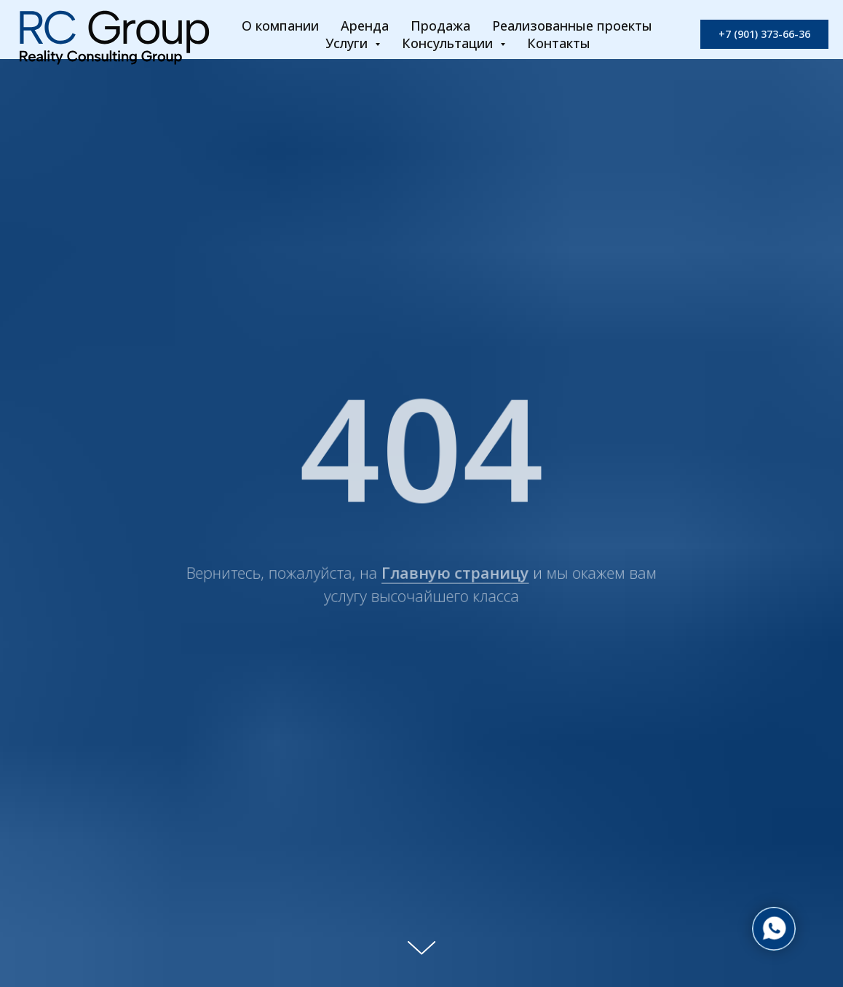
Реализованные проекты (572, 25)
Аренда (365, 25)
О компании (280, 25)
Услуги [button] (348, 43)
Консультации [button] (449, 43)
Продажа (440, 25)
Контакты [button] (558, 43)
